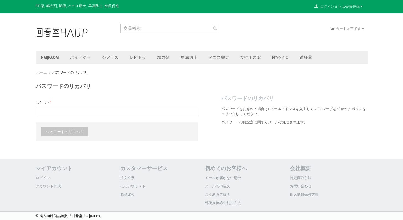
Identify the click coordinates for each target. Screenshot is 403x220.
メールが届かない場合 (223, 178)
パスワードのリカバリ (64, 132)
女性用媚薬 (250, 57)
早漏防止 (189, 57)
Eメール (42, 102)
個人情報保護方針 (304, 194)
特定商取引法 (300, 178)
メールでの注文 (217, 186)
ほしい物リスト (132, 186)
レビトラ (137, 57)
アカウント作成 (48, 186)
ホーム (41, 72)
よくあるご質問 (217, 194)
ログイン (43, 178)
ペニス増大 (218, 57)
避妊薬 (306, 57)
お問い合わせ (300, 186)
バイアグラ (80, 57)
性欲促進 (280, 57)
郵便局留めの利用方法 (223, 203)
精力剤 (163, 57)
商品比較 (127, 194)
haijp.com (50, 57)
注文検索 (127, 178)
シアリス (110, 57)
